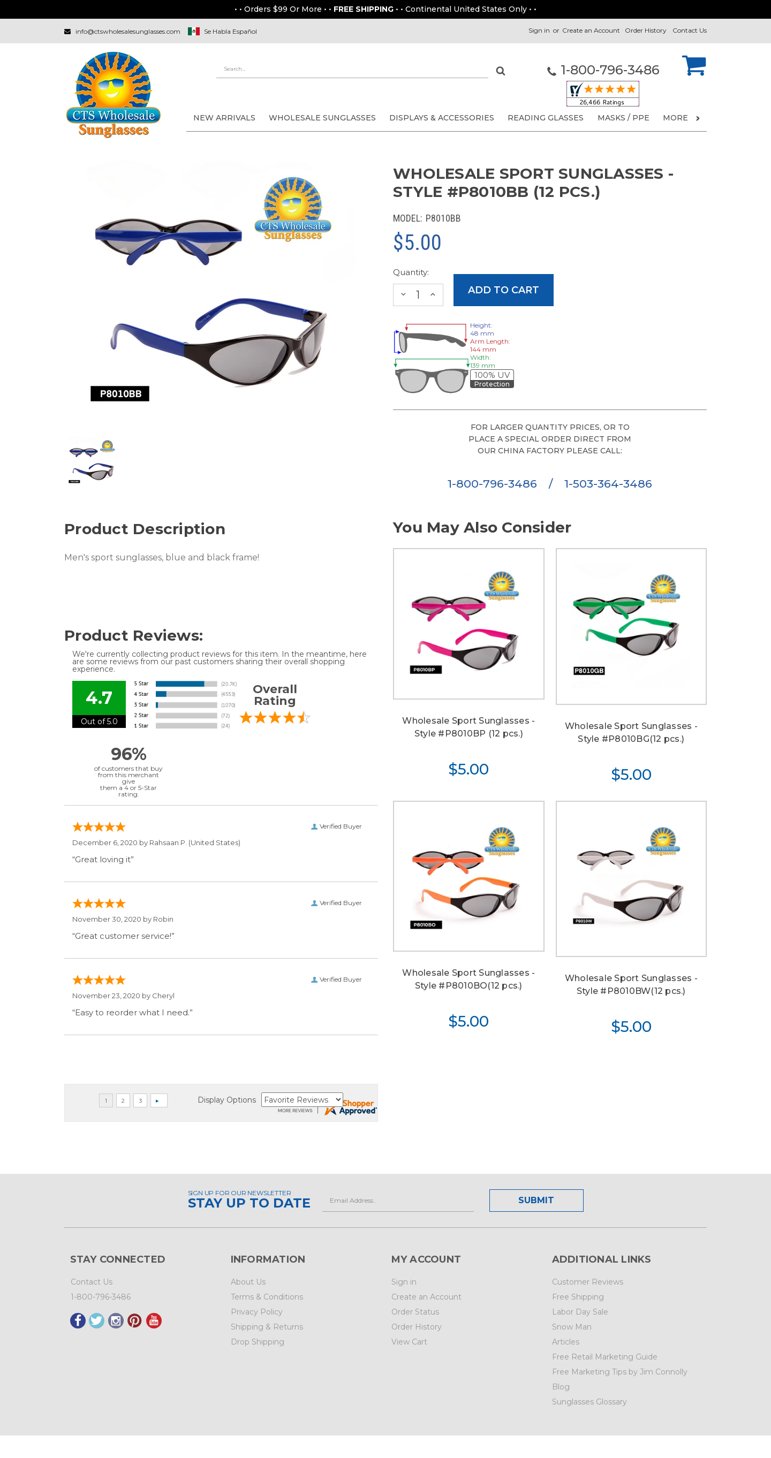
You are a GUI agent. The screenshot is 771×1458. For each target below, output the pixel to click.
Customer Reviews (587, 1282)
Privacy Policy (257, 1312)
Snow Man (572, 1327)
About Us (248, 1282)
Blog (561, 1387)
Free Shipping (578, 1297)
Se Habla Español (230, 31)
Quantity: (411, 272)
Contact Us (689, 30)
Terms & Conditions (267, 1297)
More (681, 118)
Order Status (415, 1312)
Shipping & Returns (267, 1327)
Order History (646, 30)
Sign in (539, 30)
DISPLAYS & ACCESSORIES (441, 118)
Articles (565, 1342)
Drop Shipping (257, 1342)
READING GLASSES (546, 118)
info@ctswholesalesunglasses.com (127, 31)
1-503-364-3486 (608, 483)
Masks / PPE (623, 118)
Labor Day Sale (580, 1312)
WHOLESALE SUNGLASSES (322, 118)
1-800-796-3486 (494, 483)
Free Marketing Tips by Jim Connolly (619, 1372)
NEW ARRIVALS (224, 118)
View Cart (409, 1342)
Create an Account (591, 30)
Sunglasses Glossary (589, 1402)
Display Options (227, 1100)
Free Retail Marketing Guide (604, 1357)
